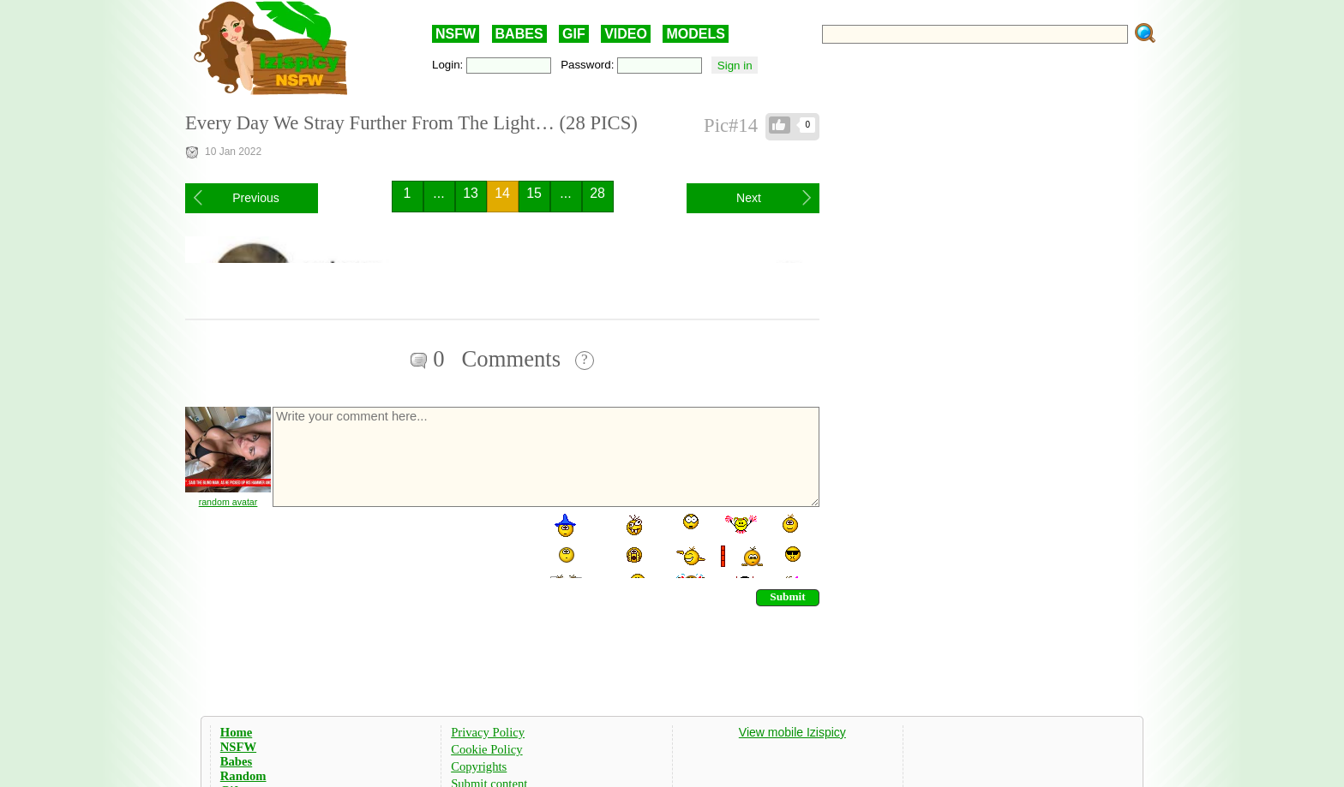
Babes (236, 761)
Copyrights (479, 766)
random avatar (228, 502)
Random (243, 776)
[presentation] (401, 544)
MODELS (695, 34)
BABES (519, 34)
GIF (573, 34)
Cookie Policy (486, 749)
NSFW (455, 34)
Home (236, 732)
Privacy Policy (488, 732)
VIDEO (625, 34)
